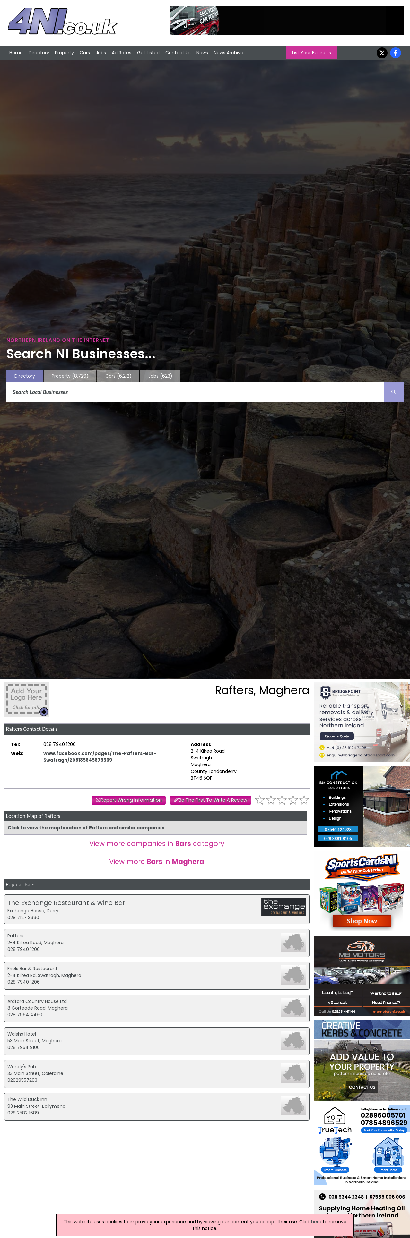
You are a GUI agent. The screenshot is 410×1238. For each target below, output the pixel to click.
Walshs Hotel (21, 1034)
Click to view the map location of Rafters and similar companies (86, 827)
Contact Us (178, 52)
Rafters (15, 936)
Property (64, 52)
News (202, 52)
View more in (156, 861)
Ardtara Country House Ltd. (37, 1001)
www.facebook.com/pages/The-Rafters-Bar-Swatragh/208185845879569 (99, 756)
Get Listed (148, 52)
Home (16, 52)
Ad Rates (121, 52)
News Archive (228, 52)
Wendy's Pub (21, 1066)
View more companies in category (156, 843)
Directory (39, 52)
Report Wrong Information (131, 800)
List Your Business (311, 52)
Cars (85, 52)
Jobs (101, 52)
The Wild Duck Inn (27, 1099)
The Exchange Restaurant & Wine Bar (66, 902)
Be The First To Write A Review (213, 800)
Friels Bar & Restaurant (32, 968)
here (316, 1221)
